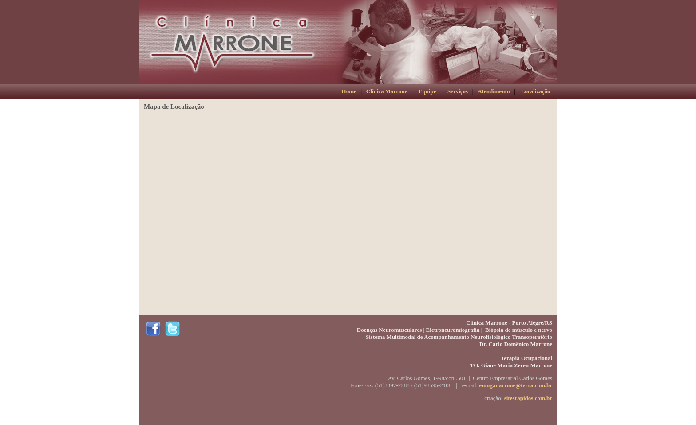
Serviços (457, 91)
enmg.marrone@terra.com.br (515, 385)
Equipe (427, 91)
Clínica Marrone (386, 91)
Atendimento (494, 91)
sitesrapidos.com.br (528, 398)
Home (349, 91)
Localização (535, 91)
